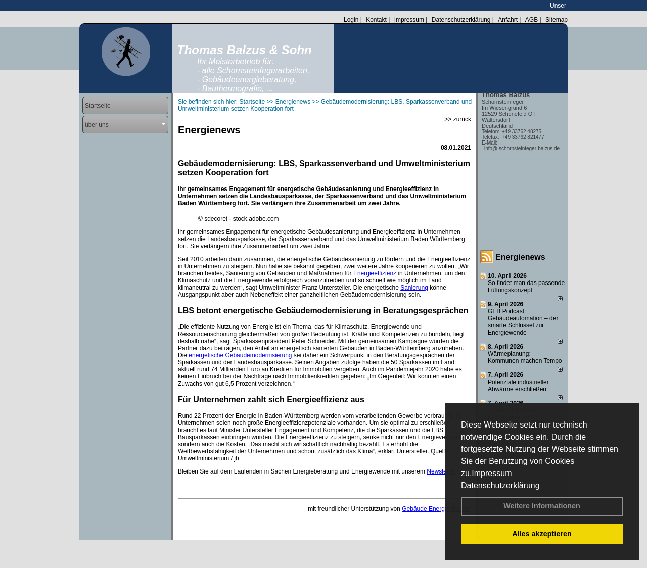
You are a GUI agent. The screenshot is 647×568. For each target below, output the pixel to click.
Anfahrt (508, 19)
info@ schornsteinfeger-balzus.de (522, 148)
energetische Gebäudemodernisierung (240, 355)
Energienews (520, 257)
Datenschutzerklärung (500, 485)
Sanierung (414, 287)
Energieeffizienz (374, 273)
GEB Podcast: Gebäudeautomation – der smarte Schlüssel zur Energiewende (523, 322)
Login (351, 19)
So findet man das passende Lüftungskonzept (526, 286)
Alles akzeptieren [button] (542, 534)
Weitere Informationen (541, 506)
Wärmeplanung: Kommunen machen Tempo (525, 357)
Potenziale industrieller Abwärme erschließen (518, 385)
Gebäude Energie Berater (436, 508)
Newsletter (441, 471)
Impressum (492, 473)
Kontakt (376, 19)
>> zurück (457, 119)
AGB (531, 19)
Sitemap (556, 19)
